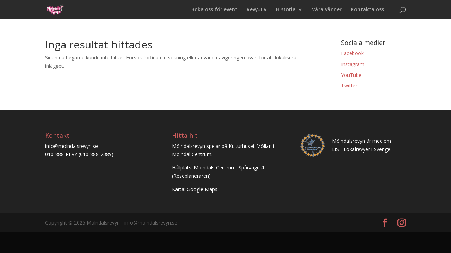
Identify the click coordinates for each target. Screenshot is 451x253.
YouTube (351, 75)
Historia (286, 10)
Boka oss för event (214, 10)
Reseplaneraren (191, 176)
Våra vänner (327, 10)
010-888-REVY (61, 154)
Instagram (352, 64)
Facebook (352, 53)
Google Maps (202, 189)
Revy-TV (257, 10)
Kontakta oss (367, 10)
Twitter (349, 85)
